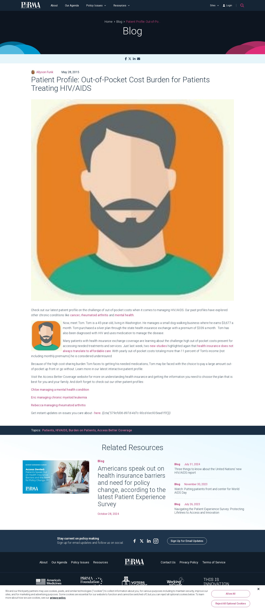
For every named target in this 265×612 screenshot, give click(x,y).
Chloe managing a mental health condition (60, 389)
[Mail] (138, 59)
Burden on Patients (82, 430)
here (97, 413)
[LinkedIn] (134, 59)
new (153, 346)
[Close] (258, 590)
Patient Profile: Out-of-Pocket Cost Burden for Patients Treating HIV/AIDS (143, 21)
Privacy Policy (189, 562)
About (54, 5)
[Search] (242, 5)
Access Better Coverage (114, 430)
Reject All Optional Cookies (230, 604)
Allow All (230, 595)
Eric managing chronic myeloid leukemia (59, 397)
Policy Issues (96, 5)
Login (227, 5)
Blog (119, 21)
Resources (121, 5)
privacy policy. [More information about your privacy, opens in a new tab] (58, 599)
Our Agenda (72, 5)
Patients (48, 430)
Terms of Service (213, 562)
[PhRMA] (31, 5)
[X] (129, 59)
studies (161, 346)
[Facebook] (126, 59)
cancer (75, 315)
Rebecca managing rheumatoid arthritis (58, 405)
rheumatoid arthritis (94, 315)
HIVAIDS (61, 430)
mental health (124, 315)
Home (108, 21)
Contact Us (168, 562)
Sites (214, 5)
